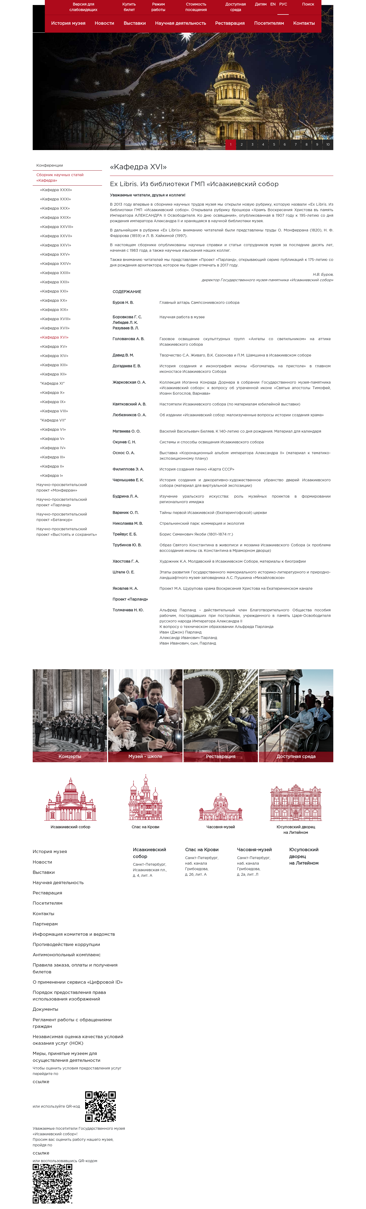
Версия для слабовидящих (83, 7)
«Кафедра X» (52, 392)
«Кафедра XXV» (55, 254)
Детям (261, 4)
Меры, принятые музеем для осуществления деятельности (66, 1057)
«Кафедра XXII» (54, 282)
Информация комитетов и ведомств (74, 935)
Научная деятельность (180, 24)
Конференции (49, 165)
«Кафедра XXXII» (56, 190)
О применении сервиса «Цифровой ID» (78, 982)
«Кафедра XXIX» (55, 217)
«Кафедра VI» (53, 429)
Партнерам (45, 924)
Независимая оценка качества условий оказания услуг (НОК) (78, 1040)
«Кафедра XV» (53, 346)
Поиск (308, 4)
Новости (104, 24)
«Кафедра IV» (53, 448)
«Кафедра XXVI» (55, 245)
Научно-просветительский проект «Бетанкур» (61, 517)
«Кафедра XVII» (55, 328)
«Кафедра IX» (53, 402)
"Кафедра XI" (52, 383)
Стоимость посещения (196, 7)
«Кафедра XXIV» (55, 263)
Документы (45, 1010)
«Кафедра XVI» (54, 337)
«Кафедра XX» (53, 300)
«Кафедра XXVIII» (56, 227)
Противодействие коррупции (66, 945)
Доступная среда (235, 7)
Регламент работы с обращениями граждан (72, 1023)
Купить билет (129, 7)
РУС (283, 4)
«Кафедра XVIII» (55, 319)
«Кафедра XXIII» (55, 273)
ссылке (41, 1082)
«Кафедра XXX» (55, 208)
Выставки (135, 24)
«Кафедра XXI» (54, 291)
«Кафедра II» (52, 466)
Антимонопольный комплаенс (67, 955)
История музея (68, 24)
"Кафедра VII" (53, 420)
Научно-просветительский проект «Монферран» (61, 487)
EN (273, 4)
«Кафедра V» (52, 438)
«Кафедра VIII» (54, 411)
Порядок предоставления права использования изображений (69, 996)
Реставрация (230, 24)
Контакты (304, 24)
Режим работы (158, 7)
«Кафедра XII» (53, 374)
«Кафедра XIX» (54, 309)
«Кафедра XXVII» (56, 236)
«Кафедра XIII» (54, 365)
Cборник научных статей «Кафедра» (60, 178)
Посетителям (269, 24)
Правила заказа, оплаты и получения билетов (75, 968)
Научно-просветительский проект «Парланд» (61, 502)
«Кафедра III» (52, 457)
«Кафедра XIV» (54, 356)
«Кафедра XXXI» (55, 199)
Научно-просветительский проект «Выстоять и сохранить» (66, 532)
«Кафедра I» (51, 475)
